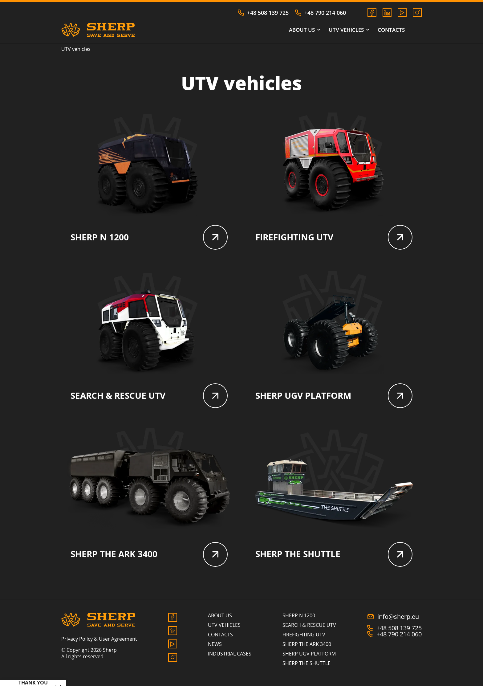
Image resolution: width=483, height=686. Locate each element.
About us (304, 30)
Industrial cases (229, 658)
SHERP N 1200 (149, 238)
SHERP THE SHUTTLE (333, 559)
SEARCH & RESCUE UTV (149, 398)
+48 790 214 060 (320, 13)
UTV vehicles (348, 30)
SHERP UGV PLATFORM (333, 398)
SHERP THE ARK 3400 (149, 559)
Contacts (391, 30)
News (215, 649)
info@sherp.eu (393, 621)
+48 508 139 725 (263, 13)
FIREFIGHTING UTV (333, 238)
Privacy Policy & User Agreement (99, 643)
